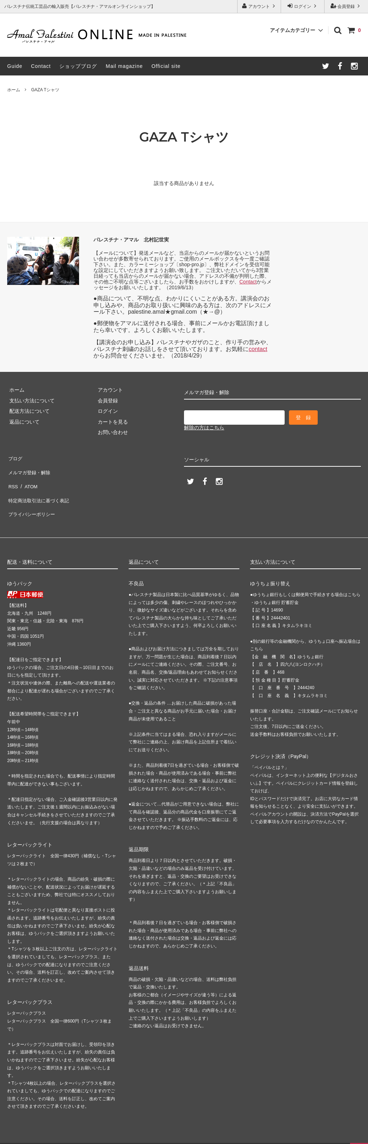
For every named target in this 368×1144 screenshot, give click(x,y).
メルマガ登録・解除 (29, 468)
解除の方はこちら (204, 427)
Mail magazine (124, 66)
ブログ (14, 457)
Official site (165, 66)
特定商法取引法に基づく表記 (40, 489)
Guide (14, 66)
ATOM (29, 478)
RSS (12, 478)
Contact (41, 66)
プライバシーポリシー (32, 499)
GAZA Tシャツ (45, 89)
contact (258, 349)
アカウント (259, 6)
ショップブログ (78, 66)
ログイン (302, 6)
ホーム (13, 89)
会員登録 (346, 6)
